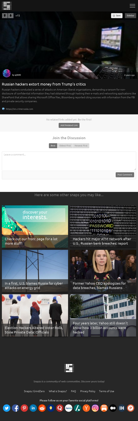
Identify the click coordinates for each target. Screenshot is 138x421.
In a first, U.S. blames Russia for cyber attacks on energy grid (34, 285)
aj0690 (18, 75)
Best (53, 145)
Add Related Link (69, 125)
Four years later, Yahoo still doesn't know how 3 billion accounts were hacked (100, 327)
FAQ (73, 391)
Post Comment (125, 174)
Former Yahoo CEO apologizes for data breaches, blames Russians (99, 285)
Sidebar (130, 15)
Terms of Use (106, 391)
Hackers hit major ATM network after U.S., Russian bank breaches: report (102, 241)
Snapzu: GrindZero (34, 391)
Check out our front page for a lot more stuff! (31, 241)
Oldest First (65, 145)
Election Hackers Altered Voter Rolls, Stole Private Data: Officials (34, 330)
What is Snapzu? (58, 391)
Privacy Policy (87, 391)
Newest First (81, 145)
